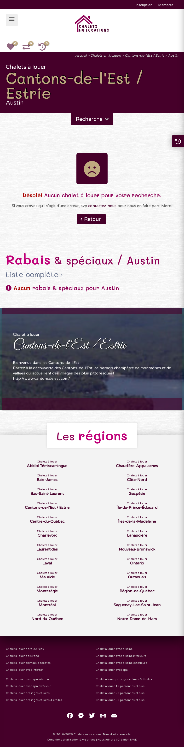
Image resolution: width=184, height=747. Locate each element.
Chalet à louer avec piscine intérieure (121, 656)
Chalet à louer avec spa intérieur (28, 679)
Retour (92, 219)
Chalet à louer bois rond (22, 656)
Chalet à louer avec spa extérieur (28, 686)
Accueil (80, 55)
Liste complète (32, 274)
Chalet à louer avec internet (24, 669)
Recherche (92, 119)
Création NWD (127, 739)
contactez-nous (102, 205)
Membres (165, 5)
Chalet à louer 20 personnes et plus (120, 693)
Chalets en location (105, 55)
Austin (173, 55)
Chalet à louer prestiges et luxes (28, 693)
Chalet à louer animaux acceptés (28, 662)
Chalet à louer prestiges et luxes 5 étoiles (124, 679)
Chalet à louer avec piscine (114, 649)
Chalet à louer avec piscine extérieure (121, 662)
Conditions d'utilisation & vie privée (71, 739)
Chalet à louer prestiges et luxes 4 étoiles (34, 700)
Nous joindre (106, 739)
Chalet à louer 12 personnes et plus (120, 686)
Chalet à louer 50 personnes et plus (120, 700)
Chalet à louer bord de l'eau (25, 649)
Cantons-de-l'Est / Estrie (144, 55)
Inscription (144, 5)
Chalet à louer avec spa (112, 669)
